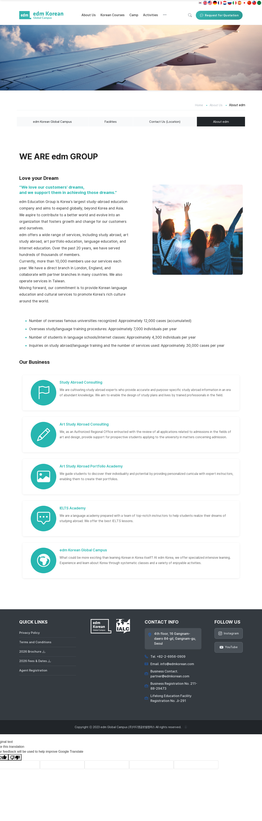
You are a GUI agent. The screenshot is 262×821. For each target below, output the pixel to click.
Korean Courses (112, 15)
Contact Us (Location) (164, 122)
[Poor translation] (14, 757)
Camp (133, 15)
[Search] (190, 15)
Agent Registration (34, 673)
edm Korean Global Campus (52, 122)
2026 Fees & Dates (35, 663)
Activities (150, 15)
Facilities (110, 122)
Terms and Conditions (36, 643)
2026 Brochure (32, 653)
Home (198, 105)
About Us (88, 15)
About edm (221, 122)
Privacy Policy (30, 633)
